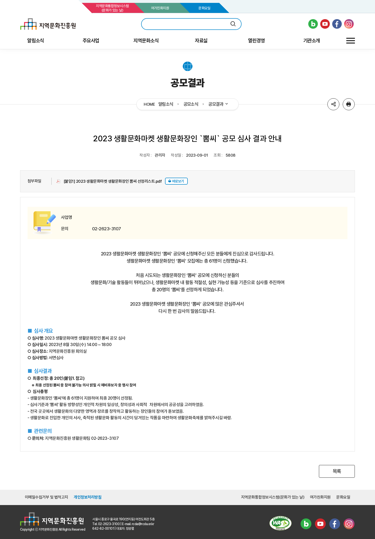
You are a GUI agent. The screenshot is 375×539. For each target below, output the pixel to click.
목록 (337, 471)
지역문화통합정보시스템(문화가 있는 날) (112, 8)
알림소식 (165, 104)
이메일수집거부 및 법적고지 (46, 497)
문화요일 (204, 8)
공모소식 (190, 104)
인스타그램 (349, 524)
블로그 (306, 524)
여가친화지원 (160, 8)
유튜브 (320, 524)
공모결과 (218, 104)
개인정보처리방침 (87, 497)
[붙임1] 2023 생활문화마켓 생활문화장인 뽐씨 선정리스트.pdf (113, 181)
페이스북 (335, 524)
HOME (149, 104)
